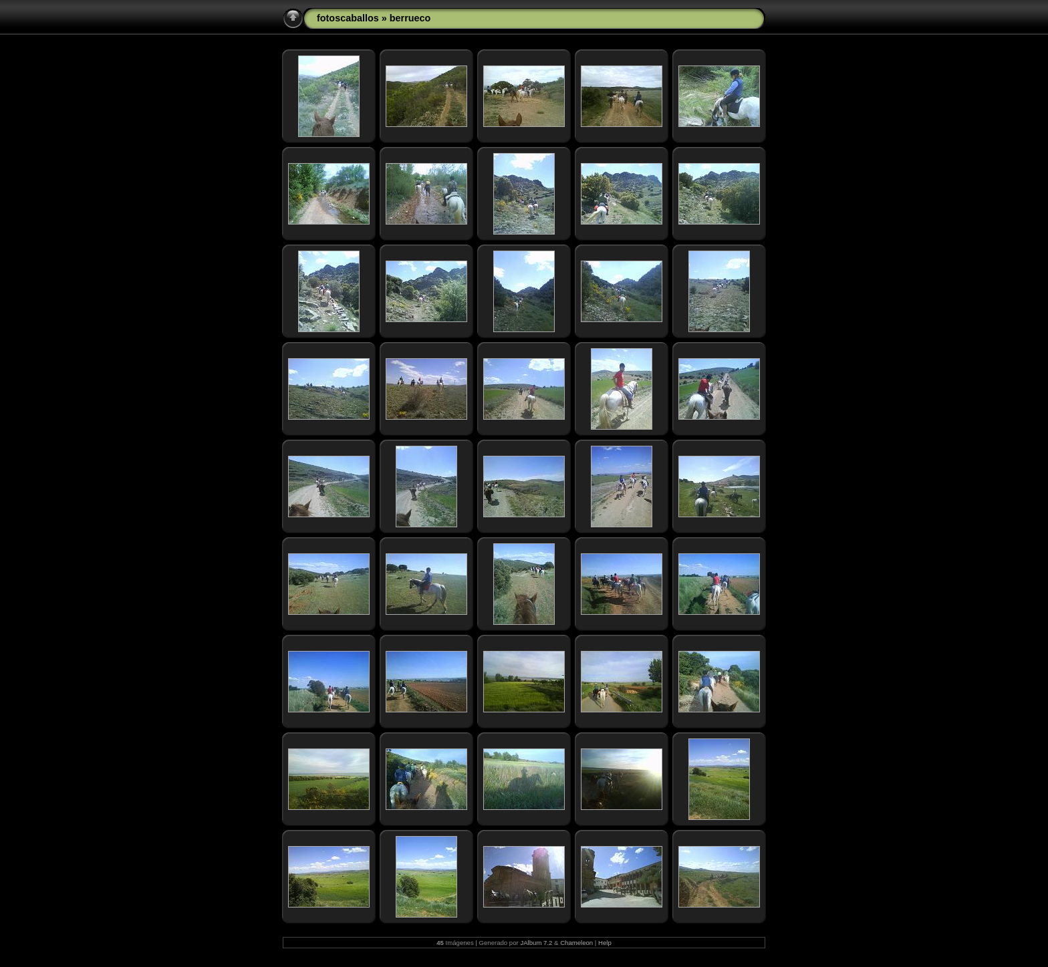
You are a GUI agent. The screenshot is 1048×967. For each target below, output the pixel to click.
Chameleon (576, 942)
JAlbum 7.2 (536, 942)
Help (605, 942)
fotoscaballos (348, 18)
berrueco (410, 18)
